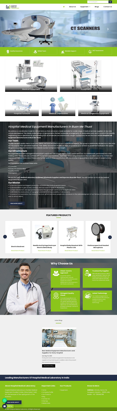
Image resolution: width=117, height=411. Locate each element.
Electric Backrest (17, 246)
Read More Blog (48, 366)
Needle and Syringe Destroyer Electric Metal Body (44, 246)
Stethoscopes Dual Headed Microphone (98, 246)
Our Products (46, 394)
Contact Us (107, 7)
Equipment (85, 7)
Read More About (16, 203)
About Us (72, 7)
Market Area (46, 403)
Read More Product (17, 250)
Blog (43, 396)
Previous (5, 237)
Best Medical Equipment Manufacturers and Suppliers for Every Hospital (58, 352)
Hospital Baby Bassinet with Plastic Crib (71, 246)
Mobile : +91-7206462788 (95, 394)
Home (44, 390)
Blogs (97, 7)
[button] (9, 28)
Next (110, 237)
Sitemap (45, 401)
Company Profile (47, 392)
